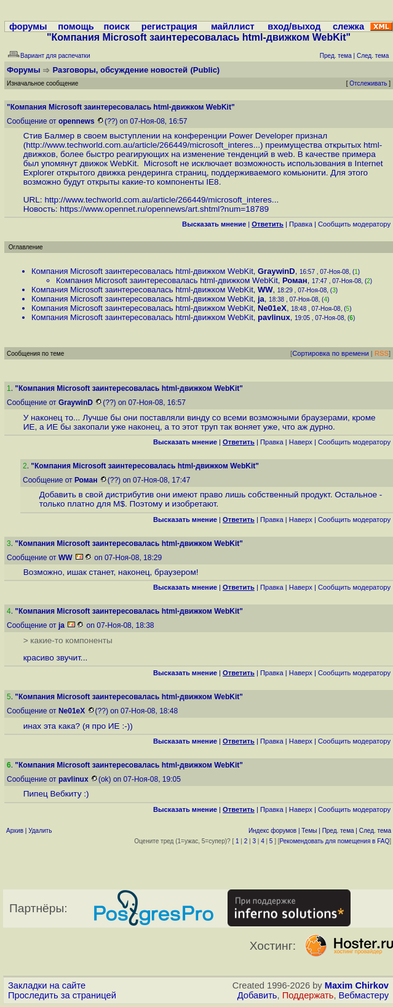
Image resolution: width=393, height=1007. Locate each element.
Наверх (300, 442)
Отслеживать (368, 83)
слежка (348, 26)
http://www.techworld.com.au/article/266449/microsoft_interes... (143, 145)
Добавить (257, 995)
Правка (300, 224)
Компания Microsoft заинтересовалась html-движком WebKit (142, 271)
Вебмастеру (364, 995)
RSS (382, 353)
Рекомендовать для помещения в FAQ (335, 841)
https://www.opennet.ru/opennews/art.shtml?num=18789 (164, 209)
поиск (116, 26)
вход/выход (294, 26)
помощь (76, 26)
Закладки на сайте (46, 985)
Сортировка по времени (330, 353)
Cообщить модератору (354, 224)
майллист (233, 26)
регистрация (169, 26)
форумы (28, 26)
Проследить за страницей (62, 995)
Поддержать (308, 995)
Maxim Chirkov (357, 985)
